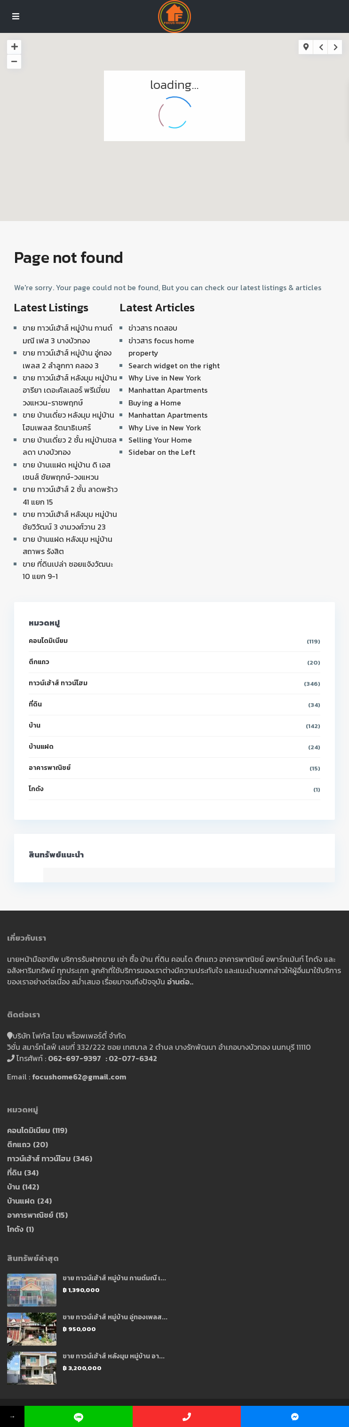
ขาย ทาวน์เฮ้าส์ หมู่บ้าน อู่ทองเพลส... (115, 1317)
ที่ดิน (35, 704)
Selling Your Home (160, 439)
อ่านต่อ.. (180, 981)
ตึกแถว (39, 662)
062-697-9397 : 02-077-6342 (102, 1058)
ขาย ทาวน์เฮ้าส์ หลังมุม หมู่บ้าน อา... (114, 1356)
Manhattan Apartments (167, 390)
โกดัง (36, 789)
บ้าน (34, 725)
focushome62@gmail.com (79, 1076)
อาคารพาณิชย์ (50, 768)
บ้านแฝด (41, 747)
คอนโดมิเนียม (48, 641)
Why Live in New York (164, 377)
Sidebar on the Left (161, 452)
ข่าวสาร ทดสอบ (152, 327)
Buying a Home (154, 402)
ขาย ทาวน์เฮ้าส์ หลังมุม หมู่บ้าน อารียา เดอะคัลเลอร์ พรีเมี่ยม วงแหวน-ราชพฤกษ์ (70, 390)
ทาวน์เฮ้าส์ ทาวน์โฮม (58, 683)
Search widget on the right (174, 365)
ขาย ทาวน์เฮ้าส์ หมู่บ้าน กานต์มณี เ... (114, 1278)
